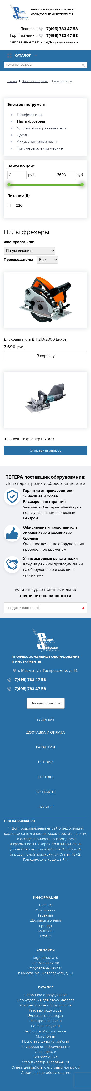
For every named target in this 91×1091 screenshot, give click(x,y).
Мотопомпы (45, 1036)
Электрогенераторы (45, 1016)
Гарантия (45, 747)
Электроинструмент (26, 104)
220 (19, 205)
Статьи (45, 936)
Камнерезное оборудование (45, 1046)
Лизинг (45, 807)
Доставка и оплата (45, 732)
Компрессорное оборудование (45, 1005)
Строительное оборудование (45, 1072)
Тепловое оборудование (45, 1031)
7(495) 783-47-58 (62, 28)
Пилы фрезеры (31, 121)
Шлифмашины (29, 114)
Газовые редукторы (45, 1010)
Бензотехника (45, 1057)
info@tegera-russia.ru (59, 42)
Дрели (22, 135)
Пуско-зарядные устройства (45, 1041)
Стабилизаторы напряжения (45, 1062)
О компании (45, 910)
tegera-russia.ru (45, 957)
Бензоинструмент (45, 1026)
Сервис (45, 762)
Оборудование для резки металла (45, 1000)
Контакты (45, 792)
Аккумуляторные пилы (37, 141)
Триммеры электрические (40, 148)
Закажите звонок (46, 703)
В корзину (46, 355)
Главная (45, 720)
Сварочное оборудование (45, 995)
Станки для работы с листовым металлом (45, 1067)
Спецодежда (45, 1052)
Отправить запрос (45, 450)
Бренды (45, 777)
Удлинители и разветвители (41, 128)
